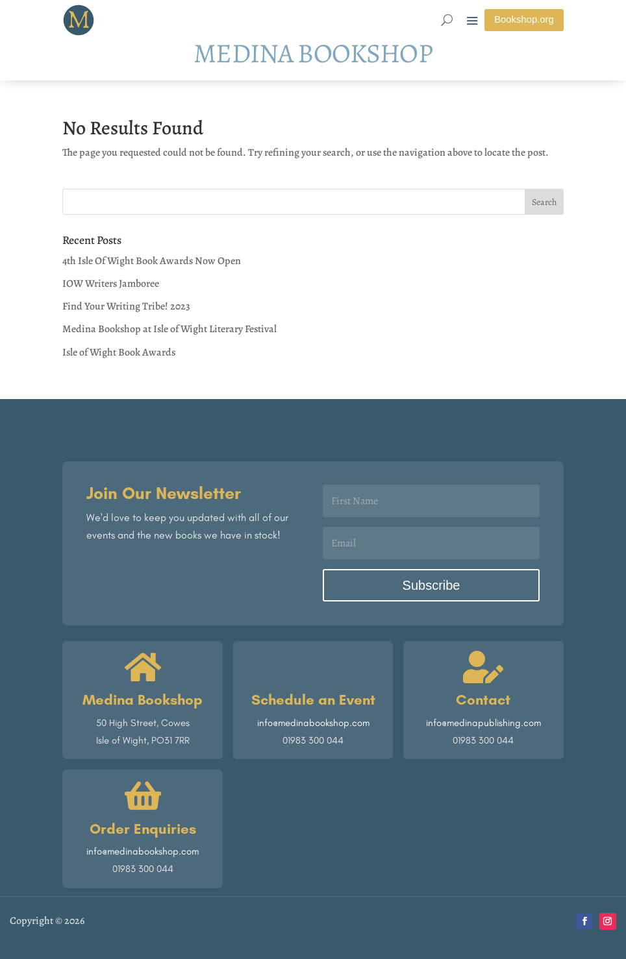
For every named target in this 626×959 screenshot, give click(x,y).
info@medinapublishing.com (483, 723)
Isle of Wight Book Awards (118, 352)
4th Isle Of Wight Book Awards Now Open (151, 261)
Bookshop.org (524, 19)
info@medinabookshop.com (313, 723)
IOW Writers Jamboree (110, 284)
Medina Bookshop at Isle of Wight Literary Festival (169, 329)
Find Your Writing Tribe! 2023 (126, 307)
